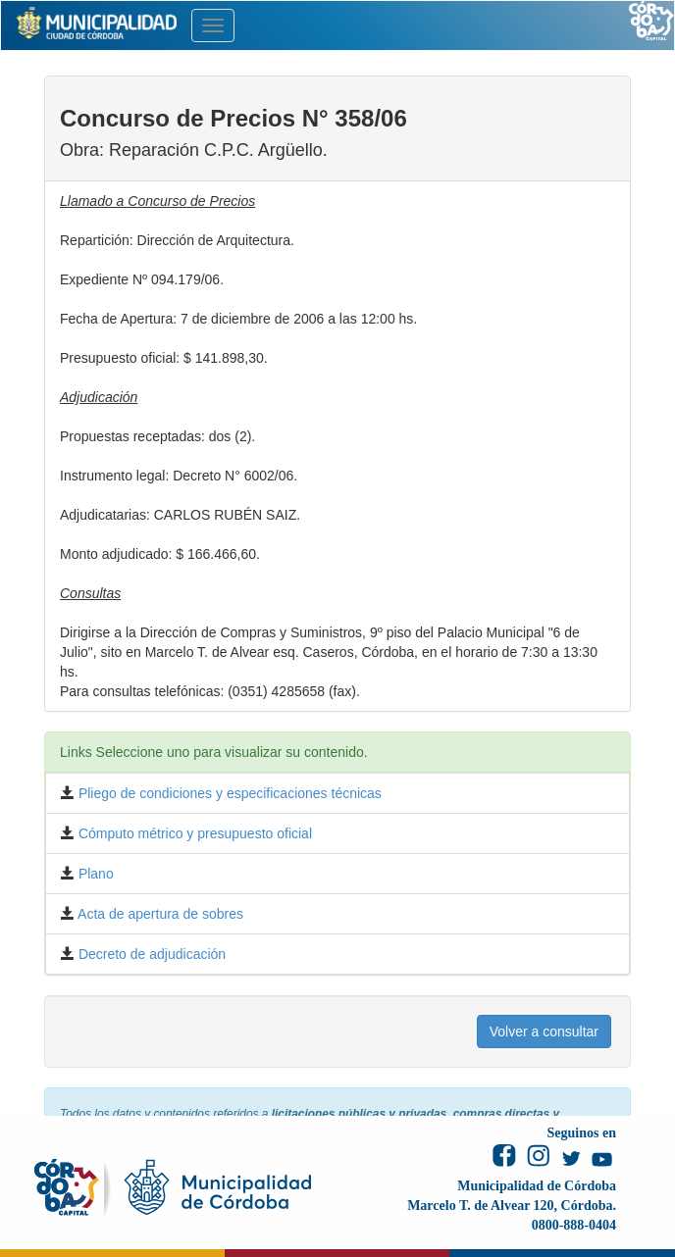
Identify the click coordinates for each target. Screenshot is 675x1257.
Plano (94, 873)
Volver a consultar (544, 1031)
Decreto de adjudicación (150, 954)
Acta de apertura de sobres (159, 914)
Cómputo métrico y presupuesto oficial (193, 833)
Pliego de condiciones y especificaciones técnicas (228, 793)
